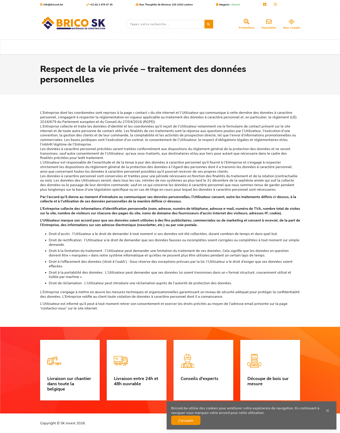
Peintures (77, 47)
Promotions (247, 24)
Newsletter (269, 24)
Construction (53, 47)
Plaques (98, 47)
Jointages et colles (126, 47)
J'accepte (204, 418)
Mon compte (291, 24)
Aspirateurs (181, 47)
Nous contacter (281, 47)
